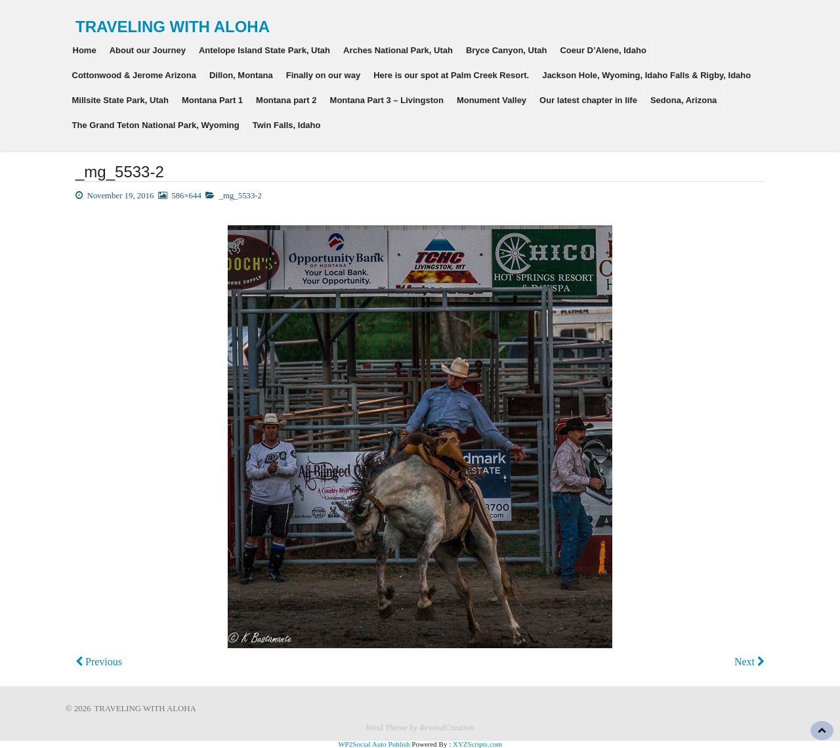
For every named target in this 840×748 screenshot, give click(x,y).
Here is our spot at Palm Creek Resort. (451, 75)
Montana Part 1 (212, 100)
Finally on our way (323, 75)
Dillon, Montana (241, 75)
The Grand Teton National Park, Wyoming (156, 125)
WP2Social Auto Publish (374, 744)
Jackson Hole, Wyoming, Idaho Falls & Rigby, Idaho (646, 75)
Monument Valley (491, 100)
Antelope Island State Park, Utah (264, 50)
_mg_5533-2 (240, 195)
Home (84, 50)
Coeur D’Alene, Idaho (603, 50)
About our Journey (148, 50)
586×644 (186, 195)
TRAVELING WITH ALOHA (172, 26)
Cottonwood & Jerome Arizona (134, 75)
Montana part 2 (286, 100)
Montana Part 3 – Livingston (387, 100)
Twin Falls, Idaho (287, 125)
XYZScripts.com (477, 744)
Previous (98, 661)
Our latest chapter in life (588, 100)
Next (749, 661)
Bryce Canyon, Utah (506, 50)
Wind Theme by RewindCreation (420, 727)
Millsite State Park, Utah (120, 100)
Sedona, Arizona (683, 100)
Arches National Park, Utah (398, 50)
